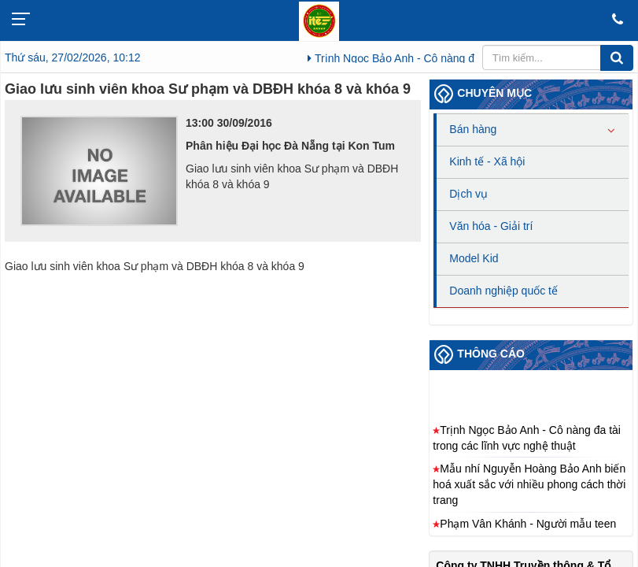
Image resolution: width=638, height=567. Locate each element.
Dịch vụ (468, 193)
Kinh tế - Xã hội (487, 161)
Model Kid (473, 258)
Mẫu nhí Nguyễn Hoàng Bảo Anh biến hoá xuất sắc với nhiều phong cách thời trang (529, 487)
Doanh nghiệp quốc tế (503, 290)
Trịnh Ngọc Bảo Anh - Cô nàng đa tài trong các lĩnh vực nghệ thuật (527, 440)
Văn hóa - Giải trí (491, 226)
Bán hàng (472, 129)
